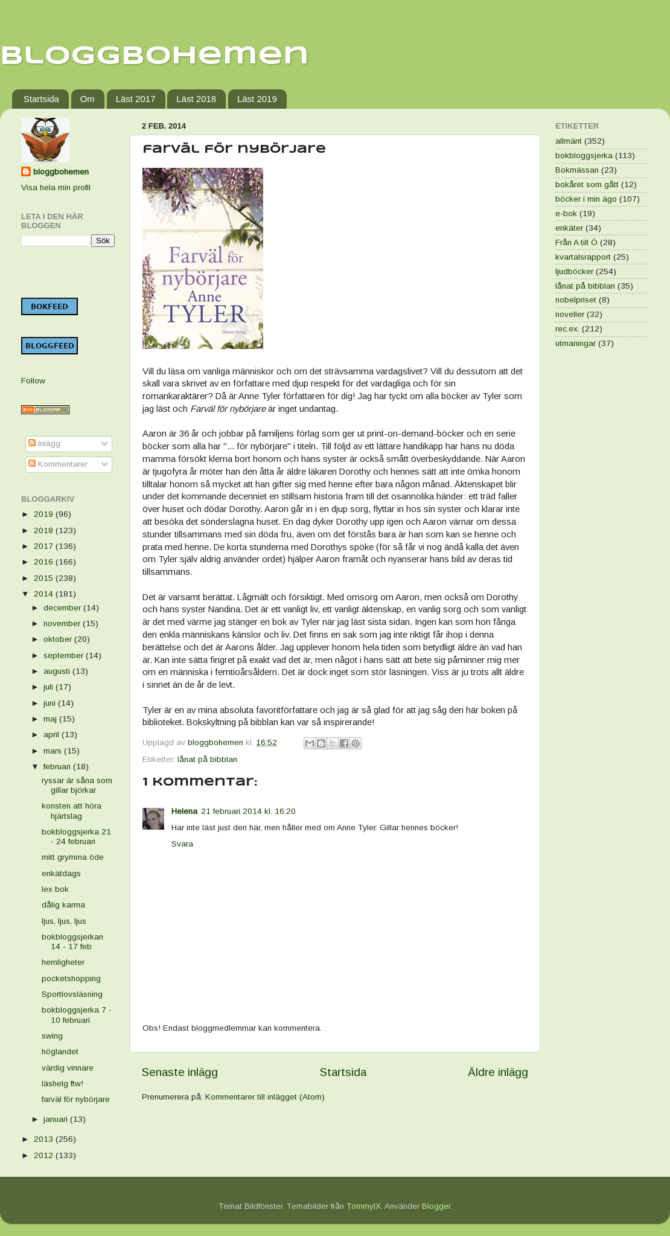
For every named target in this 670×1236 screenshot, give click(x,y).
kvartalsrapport (583, 256)
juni (50, 703)
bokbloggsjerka (584, 155)
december (63, 607)
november (63, 623)
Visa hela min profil (56, 187)
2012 (45, 1155)
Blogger (436, 1206)
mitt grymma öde (73, 857)
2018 (45, 530)
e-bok (566, 213)
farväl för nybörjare (76, 1099)
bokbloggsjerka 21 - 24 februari (76, 836)
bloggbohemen (61, 171)
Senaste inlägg (180, 1072)
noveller (569, 314)
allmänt (568, 141)
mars (53, 750)
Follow (33, 380)
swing (52, 1035)
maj (51, 718)
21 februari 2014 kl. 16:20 (248, 811)
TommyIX (363, 1206)
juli (49, 686)
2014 (45, 593)
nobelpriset (575, 299)
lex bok (55, 889)
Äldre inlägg (498, 1072)
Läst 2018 (196, 99)
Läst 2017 (136, 99)
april (52, 734)
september (64, 655)
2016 (45, 561)
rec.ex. (567, 328)
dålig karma (63, 904)
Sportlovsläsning (72, 994)
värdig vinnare (68, 1067)
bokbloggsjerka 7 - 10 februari (77, 1014)
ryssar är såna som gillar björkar (77, 785)
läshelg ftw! (62, 1083)
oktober (58, 639)
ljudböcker (574, 271)
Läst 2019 (257, 99)
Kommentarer (58, 464)
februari (58, 766)
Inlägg (44, 443)
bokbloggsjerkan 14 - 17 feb (72, 941)
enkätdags (61, 873)
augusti (57, 671)
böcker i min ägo (586, 198)
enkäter (569, 227)
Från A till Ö (576, 242)
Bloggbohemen (154, 56)
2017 (45, 546)
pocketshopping (71, 978)
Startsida (41, 99)
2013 (45, 1139)
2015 (45, 578)
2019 (45, 514)
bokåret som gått (587, 184)
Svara (182, 843)
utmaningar (575, 343)
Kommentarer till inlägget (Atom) (265, 1096)
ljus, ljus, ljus (64, 921)
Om (87, 99)
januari (56, 1119)
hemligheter (63, 962)
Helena (184, 811)
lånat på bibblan (207, 759)
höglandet (60, 1051)
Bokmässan (577, 170)
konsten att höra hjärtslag (71, 810)
